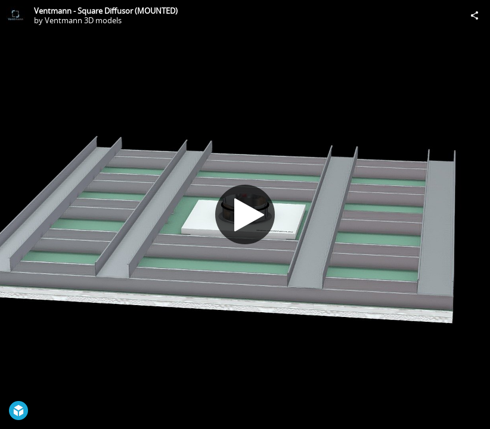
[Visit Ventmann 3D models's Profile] (15, 15)
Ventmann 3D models (83, 20)
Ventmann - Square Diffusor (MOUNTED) (106, 10)
